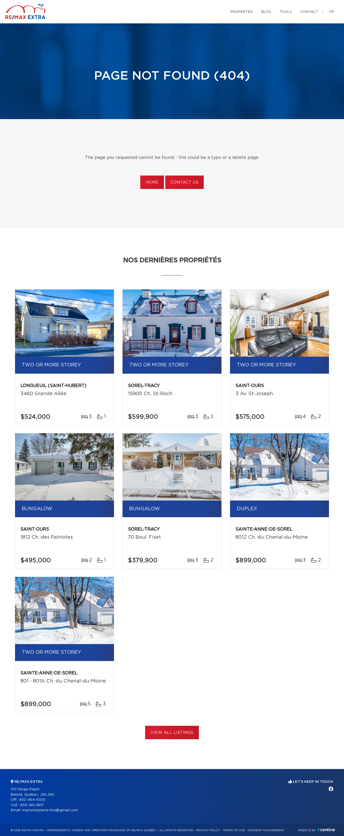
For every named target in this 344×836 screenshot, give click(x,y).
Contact (309, 12)
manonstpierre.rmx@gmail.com (50, 810)
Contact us (184, 182)
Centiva (326, 829)
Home (152, 182)
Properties (242, 12)
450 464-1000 (32, 800)
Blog (266, 12)
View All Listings (171, 733)
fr (331, 12)
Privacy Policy (208, 830)
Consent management (266, 830)
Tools (286, 12)
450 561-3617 (32, 805)
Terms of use (234, 830)
